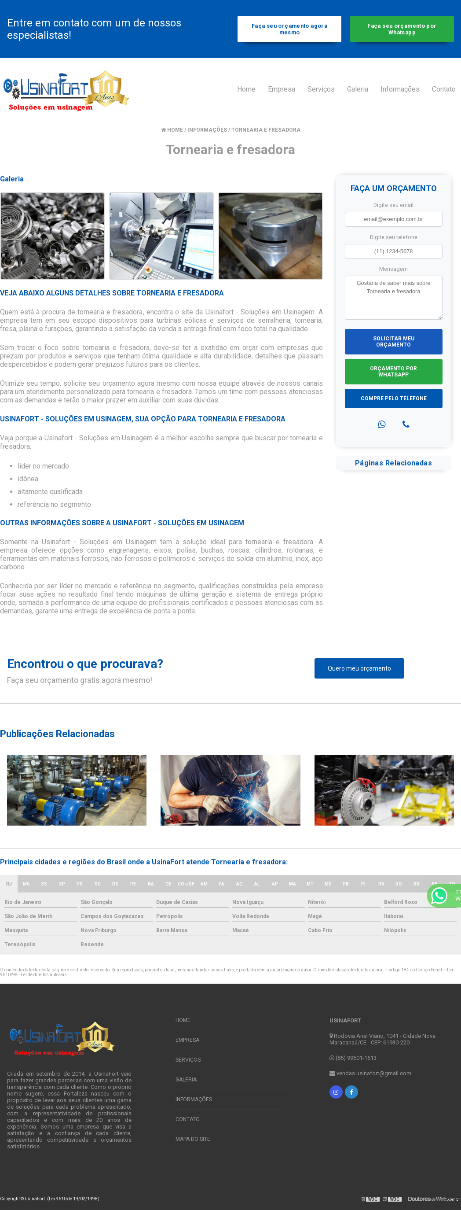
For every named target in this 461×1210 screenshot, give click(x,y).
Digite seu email (393, 205)
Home (246, 89)
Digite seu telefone (393, 237)
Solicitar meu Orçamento (393, 342)
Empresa (281, 89)
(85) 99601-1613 (353, 1058)
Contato (444, 89)
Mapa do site (193, 1139)
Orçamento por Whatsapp (393, 371)
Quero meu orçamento (359, 668)
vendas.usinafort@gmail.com (370, 1073)
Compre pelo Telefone (394, 398)
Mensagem (393, 269)
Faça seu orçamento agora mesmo (289, 29)
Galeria (357, 89)
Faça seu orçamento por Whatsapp (401, 29)
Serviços (321, 89)
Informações (400, 89)
